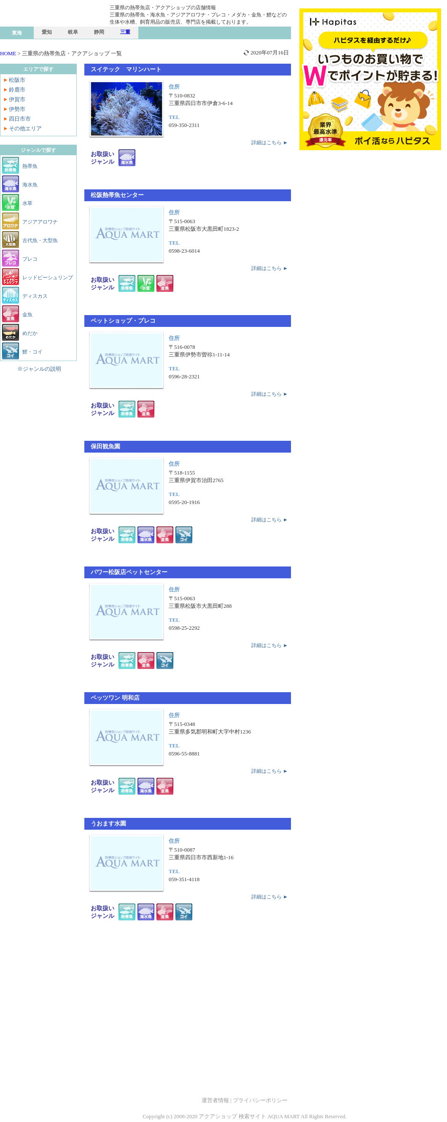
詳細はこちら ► (269, 143)
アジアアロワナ (40, 222)
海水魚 (30, 185)
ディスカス (35, 296)
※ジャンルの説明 (39, 369)
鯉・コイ (32, 352)
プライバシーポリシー (260, 1100)
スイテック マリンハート (126, 69)
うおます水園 (108, 823)
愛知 (47, 32)
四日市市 (20, 119)
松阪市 (17, 80)
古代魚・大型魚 (40, 240)
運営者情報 (215, 1100)
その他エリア (25, 128)
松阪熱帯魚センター (117, 195)
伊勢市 (17, 109)
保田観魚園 (105, 446)
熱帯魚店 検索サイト (63, 31)
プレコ (30, 259)
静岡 (99, 32)
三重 (125, 32)
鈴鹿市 (17, 89)
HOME (8, 53)
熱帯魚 (30, 166)
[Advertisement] (187, 1016)
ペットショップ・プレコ (123, 321)
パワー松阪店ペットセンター (129, 572)
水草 (27, 203)
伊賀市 (17, 99)
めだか (30, 333)
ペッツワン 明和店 (115, 698)
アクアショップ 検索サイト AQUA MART (249, 1116)
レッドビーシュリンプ (47, 277)
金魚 (27, 315)
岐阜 (73, 32)
